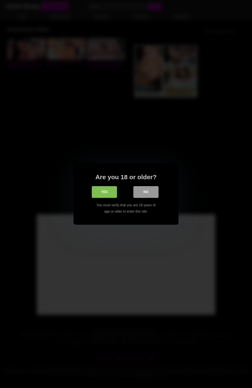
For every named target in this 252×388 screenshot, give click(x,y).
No (145, 192)
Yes (104, 192)
